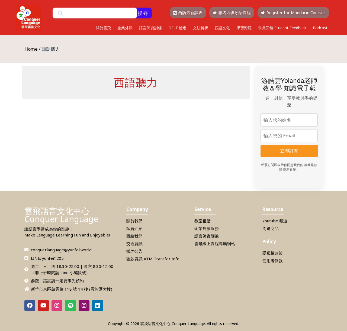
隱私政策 (289, 170)
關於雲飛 (103, 27)
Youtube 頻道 (274, 220)
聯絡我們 (134, 236)
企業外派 (125, 27)
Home (31, 49)
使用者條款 (272, 260)
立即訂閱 (289, 151)
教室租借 (202, 220)
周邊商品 (270, 228)
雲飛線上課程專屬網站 (214, 243)
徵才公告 (134, 251)
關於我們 (134, 220)
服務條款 (310, 165)
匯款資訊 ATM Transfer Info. (153, 258)
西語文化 (222, 27)
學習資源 (244, 27)
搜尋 (143, 13)
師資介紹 (134, 228)
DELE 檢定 (177, 27)
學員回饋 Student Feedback (282, 27)
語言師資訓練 (150, 27)
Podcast (320, 27)
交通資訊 (134, 243)
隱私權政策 (272, 253)
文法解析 (200, 27)
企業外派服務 (206, 228)
